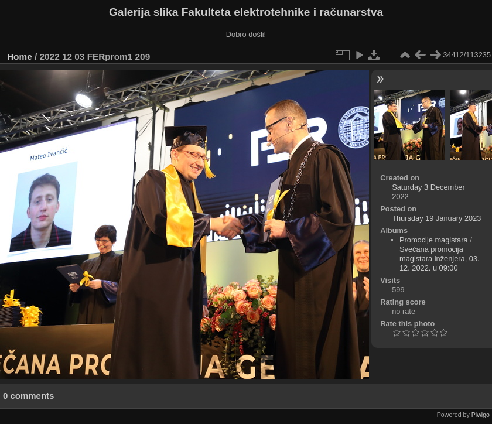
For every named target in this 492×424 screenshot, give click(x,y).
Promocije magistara (433, 239)
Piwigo (481, 414)
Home (19, 56)
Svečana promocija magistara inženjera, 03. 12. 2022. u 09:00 (439, 258)
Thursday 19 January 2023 (436, 218)
